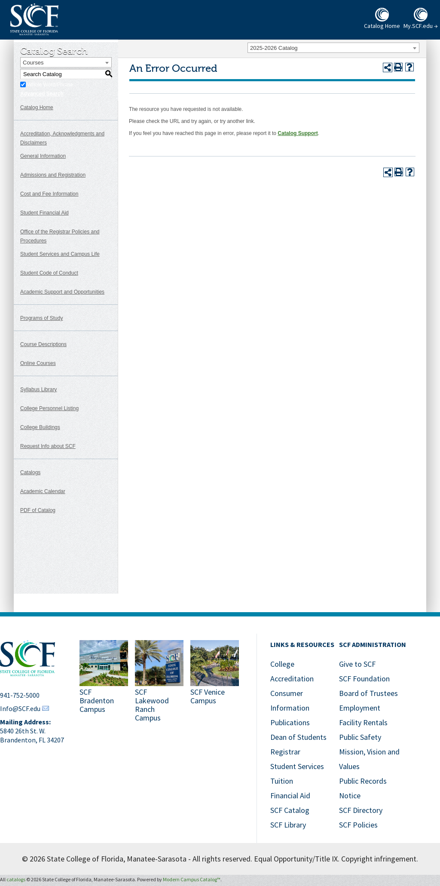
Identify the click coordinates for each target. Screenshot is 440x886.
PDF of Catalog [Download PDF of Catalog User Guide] (37, 510)
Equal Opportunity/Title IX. (296, 859)
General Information (43, 156)
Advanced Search (42, 94)
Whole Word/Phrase (50, 85)
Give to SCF (357, 664)
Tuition (281, 781)
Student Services (297, 766)
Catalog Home (36, 107)
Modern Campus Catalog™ (191, 879)
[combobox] (333, 48)
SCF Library (288, 825)
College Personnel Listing (49, 408)
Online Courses (38, 363)
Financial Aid (290, 795)
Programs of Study (41, 318)
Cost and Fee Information (49, 194)
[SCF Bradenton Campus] (103, 682)
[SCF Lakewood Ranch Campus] (159, 682)
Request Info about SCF (48, 446)
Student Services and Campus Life (60, 254)
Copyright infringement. (379, 859)
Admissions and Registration (53, 175)
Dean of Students (298, 737)
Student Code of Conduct (49, 273)
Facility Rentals (363, 722)
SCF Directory (360, 810)
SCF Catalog (289, 810)
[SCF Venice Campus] (214, 682)
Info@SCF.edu (20, 708)
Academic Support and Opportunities (62, 292)
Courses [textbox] (33, 62)
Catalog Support (298, 133)
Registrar (285, 752)
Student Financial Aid (44, 213)
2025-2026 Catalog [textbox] (274, 48)
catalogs (15, 879)
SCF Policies (358, 825)
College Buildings (40, 427)
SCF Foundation (364, 679)
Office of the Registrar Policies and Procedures (60, 236)
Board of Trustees (368, 693)
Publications (290, 722)
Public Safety (360, 737)
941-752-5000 (20, 695)
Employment (359, 708)
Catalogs (30, 472)
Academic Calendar (42, 491)
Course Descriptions (43, 344)
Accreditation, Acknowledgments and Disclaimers (62, 138)
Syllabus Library (38, 389)
